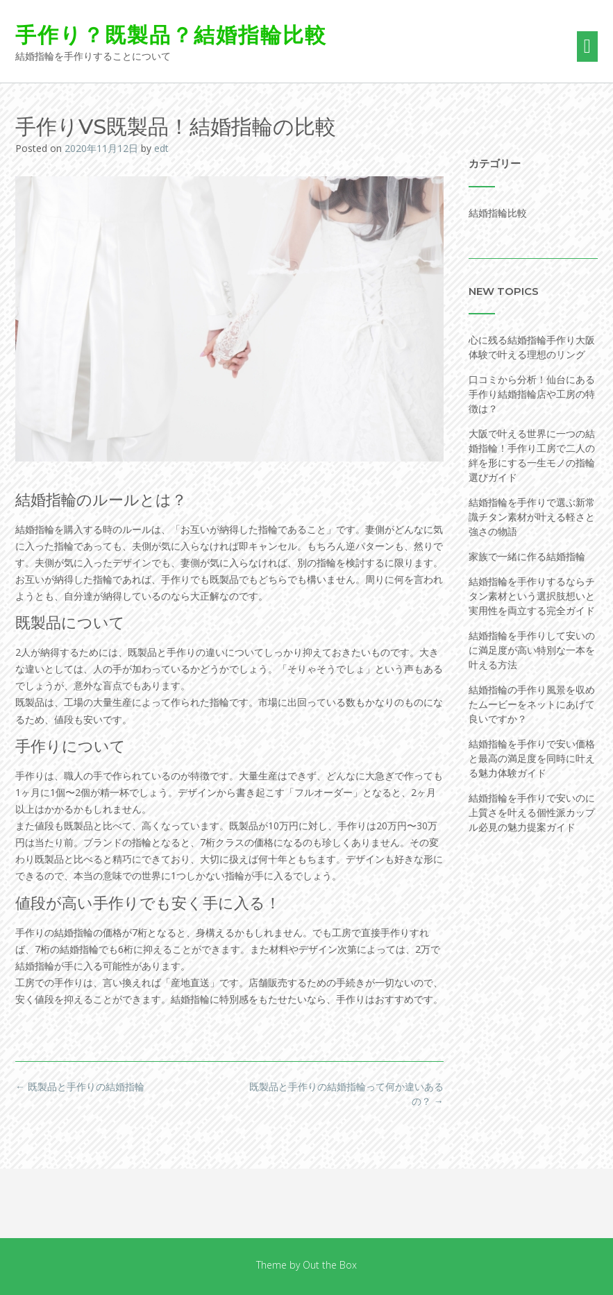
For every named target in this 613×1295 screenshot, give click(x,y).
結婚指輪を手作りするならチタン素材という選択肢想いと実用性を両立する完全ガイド (532, 596)
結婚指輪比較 (498, 212)
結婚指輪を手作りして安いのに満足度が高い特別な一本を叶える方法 (532, 650)
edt (161, 148)
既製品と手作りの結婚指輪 (79, 1086)
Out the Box (330, 1264)
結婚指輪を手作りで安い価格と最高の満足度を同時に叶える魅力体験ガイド (532, 758)
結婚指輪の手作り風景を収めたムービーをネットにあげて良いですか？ (532, 704)
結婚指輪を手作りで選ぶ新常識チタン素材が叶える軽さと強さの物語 (532, 517)
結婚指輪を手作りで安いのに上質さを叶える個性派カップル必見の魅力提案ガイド (532, 812)
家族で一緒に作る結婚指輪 (527, 556)
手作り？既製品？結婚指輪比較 (171, 35)
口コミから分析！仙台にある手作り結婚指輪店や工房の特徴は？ (532, 394)
